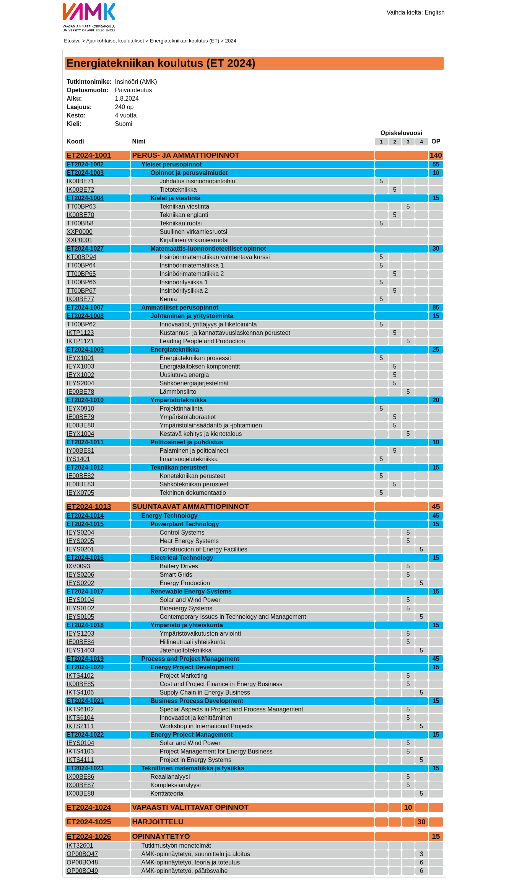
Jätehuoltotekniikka (185, 650)
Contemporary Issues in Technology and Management (232, 616)
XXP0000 (80, 231)
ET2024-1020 (85, 667)
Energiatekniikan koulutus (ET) (185, 41)
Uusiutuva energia (184, 375)
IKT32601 (80, 845)
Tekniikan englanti (183, 215)
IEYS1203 (80, 633)
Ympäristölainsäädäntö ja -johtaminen (210, 425)
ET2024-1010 (85, 400)
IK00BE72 (80, 189)
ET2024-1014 (85, 515)
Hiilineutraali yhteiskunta (192, 642)
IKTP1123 (80, 332)
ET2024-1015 (85, 524)
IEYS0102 (80, 608)
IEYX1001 (80, 358)
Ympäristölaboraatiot (187, 417)
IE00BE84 (80, 642)
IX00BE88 (80, 793)
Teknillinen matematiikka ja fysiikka (192, 768)
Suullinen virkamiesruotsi (193, 231)
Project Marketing (183, 675)
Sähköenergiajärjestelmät (194, 383)
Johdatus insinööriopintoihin (197, 181)
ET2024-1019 (85, 659)
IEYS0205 (80, 541)
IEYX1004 (80, 434)
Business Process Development (196, 701)
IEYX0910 (80, 408)
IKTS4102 (80, 675)
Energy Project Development (192, 667)
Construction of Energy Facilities (203, 549)
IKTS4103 (80, 751)
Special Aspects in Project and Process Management (231, 709)
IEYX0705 (80, 492)
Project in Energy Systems (195, 760)
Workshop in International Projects (205, 726)
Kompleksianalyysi (175, 785)
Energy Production (184, 583)
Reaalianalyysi (170, 776)
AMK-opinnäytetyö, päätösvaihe (184, 871)
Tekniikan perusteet (178, 467)
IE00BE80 (80, 425)
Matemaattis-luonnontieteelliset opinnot (208, 248)
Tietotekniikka (178, 189)
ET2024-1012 (85, 467)
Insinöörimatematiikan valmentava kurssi (214, 257)
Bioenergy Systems (185, 608)
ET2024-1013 (89, 506)
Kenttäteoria (166, 793)
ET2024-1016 (85, 558)
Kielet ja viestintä (175, 198)
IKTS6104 (80, 717)
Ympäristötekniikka (178, 400)
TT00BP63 (81, 206)
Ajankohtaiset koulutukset (115, 41)
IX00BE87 (80, 785)
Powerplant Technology (184, 524)
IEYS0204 (80, 532)
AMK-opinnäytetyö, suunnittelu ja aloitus (195, 854)
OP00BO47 (82, 854)
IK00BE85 (80, 684)
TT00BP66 (81, 282)
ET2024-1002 (85, 164)
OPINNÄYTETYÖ (161, 836)
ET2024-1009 (85, 349)
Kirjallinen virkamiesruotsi (194, 240)
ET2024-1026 (89, 836)
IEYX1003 (80, 366)
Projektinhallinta (181, 408)
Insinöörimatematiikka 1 (191, 265)
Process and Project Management (190, 659)
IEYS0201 (80, 549)
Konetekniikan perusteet (192, 476)
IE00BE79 (80, 417)
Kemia (168, 299)
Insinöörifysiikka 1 (183, 282)
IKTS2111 (80, 726)
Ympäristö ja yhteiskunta (186, 625)
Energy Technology (169, 515)
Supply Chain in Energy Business (204, 692)
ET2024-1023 (85, 768)
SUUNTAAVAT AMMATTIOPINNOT (190, 506)
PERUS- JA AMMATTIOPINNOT (185, 155)
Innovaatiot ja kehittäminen (195, 717)
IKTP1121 (80, 341)
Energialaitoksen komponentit (199, 366)
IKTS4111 (80, 760)
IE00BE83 (80, 484)
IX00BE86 (80, 776)
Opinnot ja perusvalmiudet (189, 173)
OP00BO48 (82, 862)
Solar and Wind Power (189, 600)
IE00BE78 (80, 391)
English (434, 12)
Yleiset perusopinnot (171, 164)
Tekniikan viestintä (184, 206)
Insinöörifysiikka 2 (183, 290)
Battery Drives (178, 566)
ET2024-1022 (85, 734)
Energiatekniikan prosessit (195, 358)
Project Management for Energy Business (215, 751)
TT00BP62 (81, 324)
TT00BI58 (80, 223)
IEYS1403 (80, 650)
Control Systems (181, 532)
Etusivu (72, 41)
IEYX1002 (80, 375)
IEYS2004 (80, 383)
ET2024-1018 (85, 625)
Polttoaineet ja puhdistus (186, 442)
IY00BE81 (80, 450)
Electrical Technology (181, 558)
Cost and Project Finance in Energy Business (220, 684)
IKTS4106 (80, 692)
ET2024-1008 (85, 316)
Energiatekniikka (174, 349)
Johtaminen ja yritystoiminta (191, 316)
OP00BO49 (82, 871)
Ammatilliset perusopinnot (179, 307)
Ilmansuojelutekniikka (188, 459)
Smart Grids (175, 574)
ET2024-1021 (85, 701)
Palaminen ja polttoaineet (193, 450)
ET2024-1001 (89, 155)
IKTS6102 (80, 709)
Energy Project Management (191, 734)
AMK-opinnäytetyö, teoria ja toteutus (190, 862)
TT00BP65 (81, 274)
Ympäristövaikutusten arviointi (200, 633)
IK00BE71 (80, 181)
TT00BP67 (81, 290)
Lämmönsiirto (177, 391)
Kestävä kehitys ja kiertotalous (200, 434)
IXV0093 (78, 566)
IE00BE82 (80, 476)
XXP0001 (80, 240)
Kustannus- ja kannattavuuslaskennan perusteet (224, 332)
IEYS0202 (80, 583)
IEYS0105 (80, 616)
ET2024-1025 (89, 822)
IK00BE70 (80, 215)
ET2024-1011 (85, 442)
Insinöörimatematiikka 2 (191, 274)
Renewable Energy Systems (191, 591)
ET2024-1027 (85, 248)
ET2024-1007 (85, 307)
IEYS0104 (80, 600)
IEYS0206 (80, 574)
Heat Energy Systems (189, 541)
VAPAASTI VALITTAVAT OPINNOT (190, 807)
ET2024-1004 (85, 198)
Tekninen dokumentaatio (192, 492)
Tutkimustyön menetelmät (176, 845)
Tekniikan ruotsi (180, 223)
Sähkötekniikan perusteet (193, 484)
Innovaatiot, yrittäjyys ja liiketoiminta (208, 324)
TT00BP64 (81, 265)
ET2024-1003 (85, 173)
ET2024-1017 (85, 591)
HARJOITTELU (157, 822)
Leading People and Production (202, 341)
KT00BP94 (81, 257)
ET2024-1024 (89, 807)
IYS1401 (78, 459)
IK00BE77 (80, 299)
